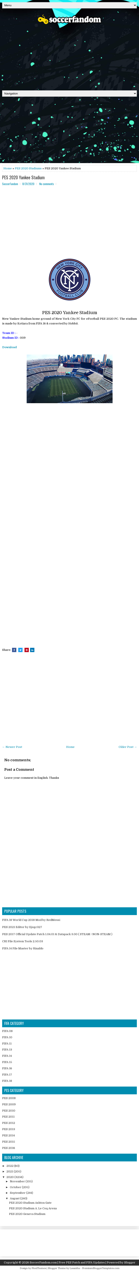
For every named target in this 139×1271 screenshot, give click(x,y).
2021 (10, 1171)
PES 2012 (8, 1123)
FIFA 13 (7, 1049)
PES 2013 (8, 1129)
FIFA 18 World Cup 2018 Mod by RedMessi (31, 920)
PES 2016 (8, 1148)
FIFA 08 (7, 1031)
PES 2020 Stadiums (28, 168)
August (15, 1198)
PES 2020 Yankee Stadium (23, 177)
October (16, 1187)
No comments (46, 184)
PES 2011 (8, 1116)
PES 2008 (9, 1098)
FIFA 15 (7, 1062)
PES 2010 (8, 1110)
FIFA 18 (7, 1080)
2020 (10, 1177)
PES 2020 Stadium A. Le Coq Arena (33, 1208)
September (18, 1192)
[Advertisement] (69, 56)
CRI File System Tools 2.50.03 (22, 941)
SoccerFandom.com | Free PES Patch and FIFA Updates (67, 1262)
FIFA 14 (7, 1055)
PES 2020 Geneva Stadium (27, 1214)
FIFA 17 (7, 1074)
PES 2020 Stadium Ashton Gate (30, 1202)
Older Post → (128, 747)
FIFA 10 (7, 1037)
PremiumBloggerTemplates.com (100, 1268)
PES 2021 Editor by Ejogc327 (22, 927)
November (18, 1181)
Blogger (129, 1262)
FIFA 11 (7, 1043)
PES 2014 (8, 1135)
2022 (10, 1165)
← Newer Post (12, 747)
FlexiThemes (39, 1268)
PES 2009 (9, 1104)
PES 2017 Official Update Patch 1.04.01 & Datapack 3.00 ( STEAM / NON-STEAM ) (57, 934)
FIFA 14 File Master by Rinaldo (22, 948)
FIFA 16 (7, 1068)
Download (9, 347)
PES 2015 (8, 1141)
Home (7, 168)
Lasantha (75, 1268)
